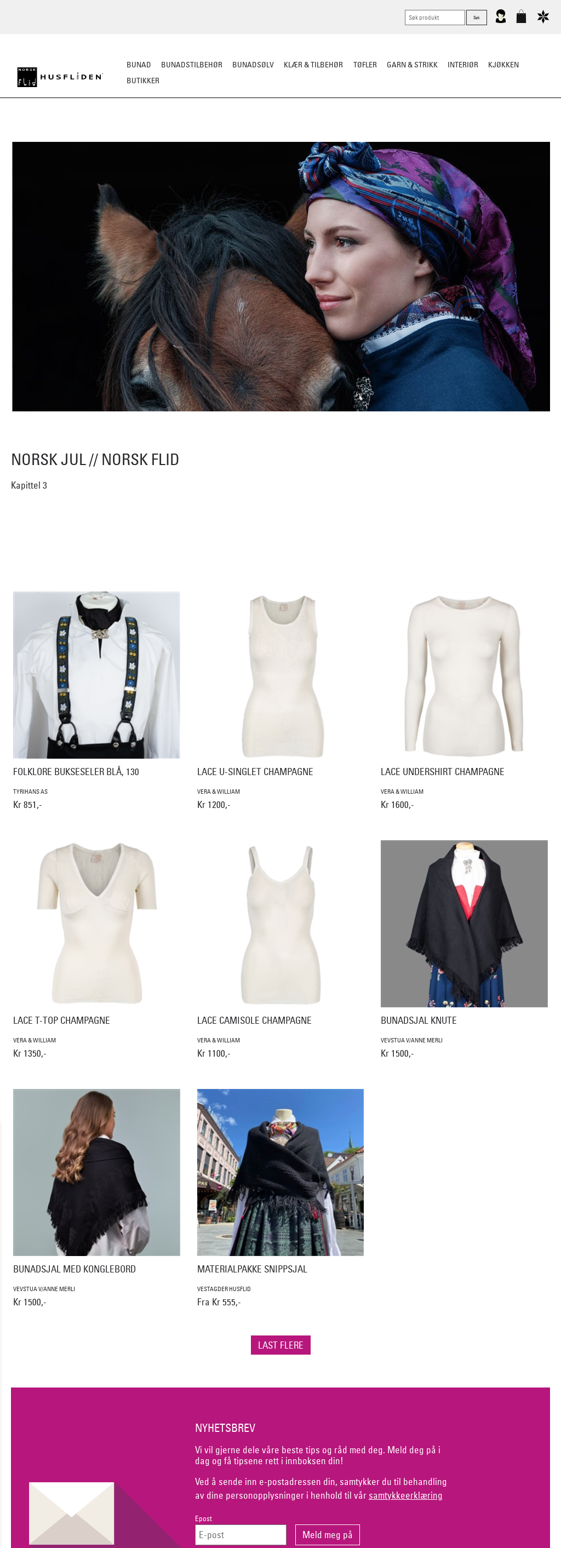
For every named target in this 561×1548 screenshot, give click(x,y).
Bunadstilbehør (191, 65)
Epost (203, 1519)
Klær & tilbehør (313, 65)
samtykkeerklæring (406, 1495)
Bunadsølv (253, 65)
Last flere (281, 1345)
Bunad (139, 65)
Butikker (143, 80)
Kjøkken (503, 65)
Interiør (463, 65)
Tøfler (365, 65)
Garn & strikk (412, 65)
